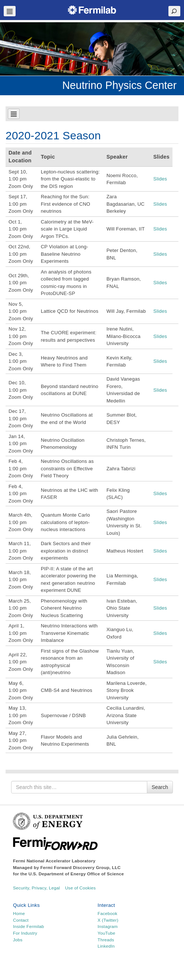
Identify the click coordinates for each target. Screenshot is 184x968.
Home (19, 913)
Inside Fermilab (28, 926)
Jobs (18, 939)
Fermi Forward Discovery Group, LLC (80, 867)
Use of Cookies (80, 887)
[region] (92, 49)
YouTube (106, 933)
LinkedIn (106, 946)
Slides (160, 179)
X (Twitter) (108, 920)
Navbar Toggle (10, 11)
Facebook (107, 913)
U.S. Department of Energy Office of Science (76, 873)
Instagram (108, 926)
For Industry (25, 933)
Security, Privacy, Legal (36, 887)
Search (160, 787)
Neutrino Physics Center (119, 85)
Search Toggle (174, 11)
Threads (106, 939)
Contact (21, 920)
